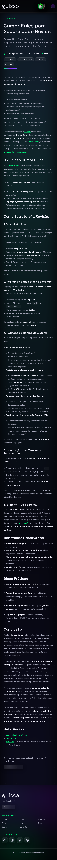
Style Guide (25, 827)
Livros (22, 823)
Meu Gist (10, 741)
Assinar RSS (8, 807)
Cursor (27, 132)
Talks (4, 823)
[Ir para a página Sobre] (42, 6)
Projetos (41, 819)
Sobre (4, 827)
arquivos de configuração (15, 152)
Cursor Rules (12, 165)
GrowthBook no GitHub (16, 735)
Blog (22, 819)
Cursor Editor (12, 738)
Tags (40, 823)
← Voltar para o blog (14, 767)
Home (4, 819)
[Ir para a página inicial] (10, 6)
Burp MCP (23, 523)
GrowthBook (33, 142)
